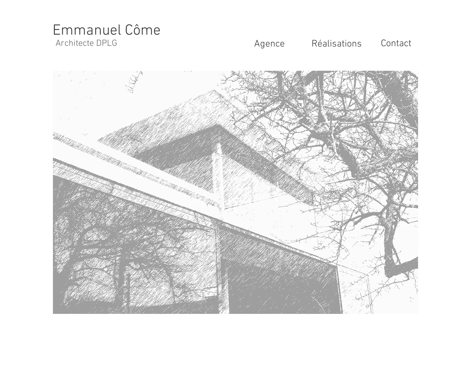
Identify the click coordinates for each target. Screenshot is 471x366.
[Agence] (269, 44)
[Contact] (396, 43)
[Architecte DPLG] (86, 43)
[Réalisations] (336, 44)
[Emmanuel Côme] (106, 30)
